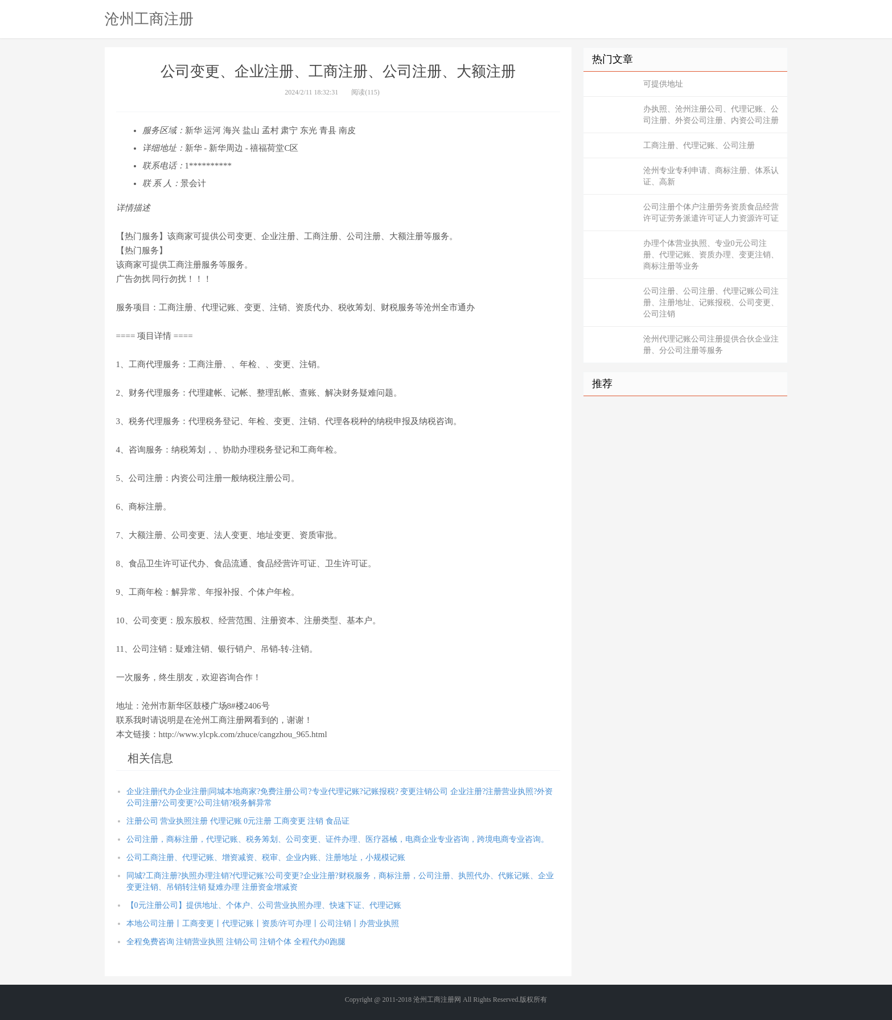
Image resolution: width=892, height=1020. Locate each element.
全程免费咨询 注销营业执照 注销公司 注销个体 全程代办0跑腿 (236, 941)
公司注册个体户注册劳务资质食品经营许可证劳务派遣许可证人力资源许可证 (711, 213)
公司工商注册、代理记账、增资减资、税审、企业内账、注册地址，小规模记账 (265, 857)
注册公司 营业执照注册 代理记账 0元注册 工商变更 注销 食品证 (238, 821)
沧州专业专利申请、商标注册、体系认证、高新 (711, 176)
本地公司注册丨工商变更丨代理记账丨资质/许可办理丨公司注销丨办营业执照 (263, 923)
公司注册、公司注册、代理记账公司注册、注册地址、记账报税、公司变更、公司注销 (711, 302)
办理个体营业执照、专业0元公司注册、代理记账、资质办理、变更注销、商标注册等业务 (711, 254)
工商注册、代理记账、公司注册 (699, 145)
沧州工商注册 (149, 18)
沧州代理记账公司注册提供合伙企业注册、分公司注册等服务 (711, 345)
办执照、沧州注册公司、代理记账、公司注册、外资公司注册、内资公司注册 (711, 115)
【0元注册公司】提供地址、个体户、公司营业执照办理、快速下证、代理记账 (263, 905)
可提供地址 (663, 84)
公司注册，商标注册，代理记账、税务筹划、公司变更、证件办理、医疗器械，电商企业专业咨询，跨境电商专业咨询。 (337, 839)
